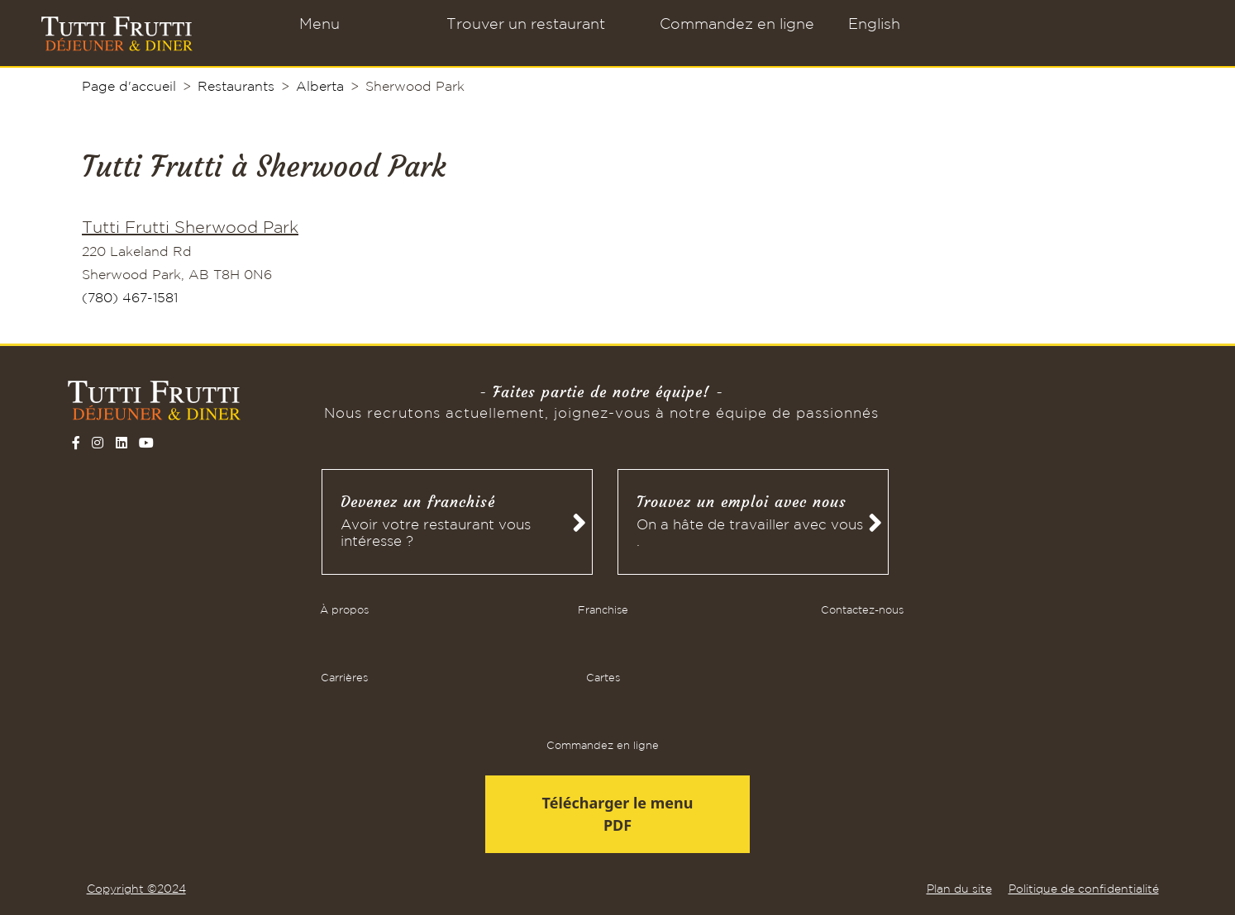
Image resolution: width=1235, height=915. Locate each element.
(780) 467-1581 (130, 298)
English (874, 24)
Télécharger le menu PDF (618, 814)
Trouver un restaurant (525, 24)
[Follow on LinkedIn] (121, 443)
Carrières (344, 678)
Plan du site (959, 889)
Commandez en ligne (737, 24)
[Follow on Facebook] (76, 443)
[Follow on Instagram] (97, 443)
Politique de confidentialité (1084, 889)
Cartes (603, 678)
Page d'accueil (129, 87)
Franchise (603, 610)
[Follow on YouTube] (146, 443)
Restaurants (236, 87)
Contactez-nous (862, 610)
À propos (344, 610)
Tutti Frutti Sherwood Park (190, 227)
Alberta (320, 87)
